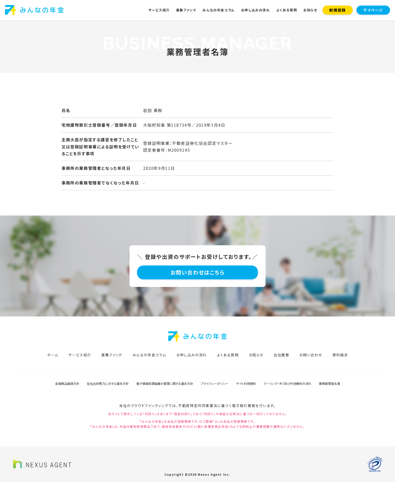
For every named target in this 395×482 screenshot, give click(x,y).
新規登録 (337, 10)
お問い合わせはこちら (198, 272)
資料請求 (340, 354)
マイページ (373, 10)
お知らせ (310, 10)
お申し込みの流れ (255, 10)
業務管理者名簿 (329, 383)
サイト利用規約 (246, 383)
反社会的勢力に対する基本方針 (108, 383)
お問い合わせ (310, 354)
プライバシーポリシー (214, 383)
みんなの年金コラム (219, 10)
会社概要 (281, 354)
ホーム (52, 354)
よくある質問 (286, 10)
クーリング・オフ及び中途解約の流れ (287, 383)
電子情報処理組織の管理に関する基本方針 (164, 383)
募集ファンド (186, 10)
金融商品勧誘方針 (67, 383)
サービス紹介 (159, 10)
